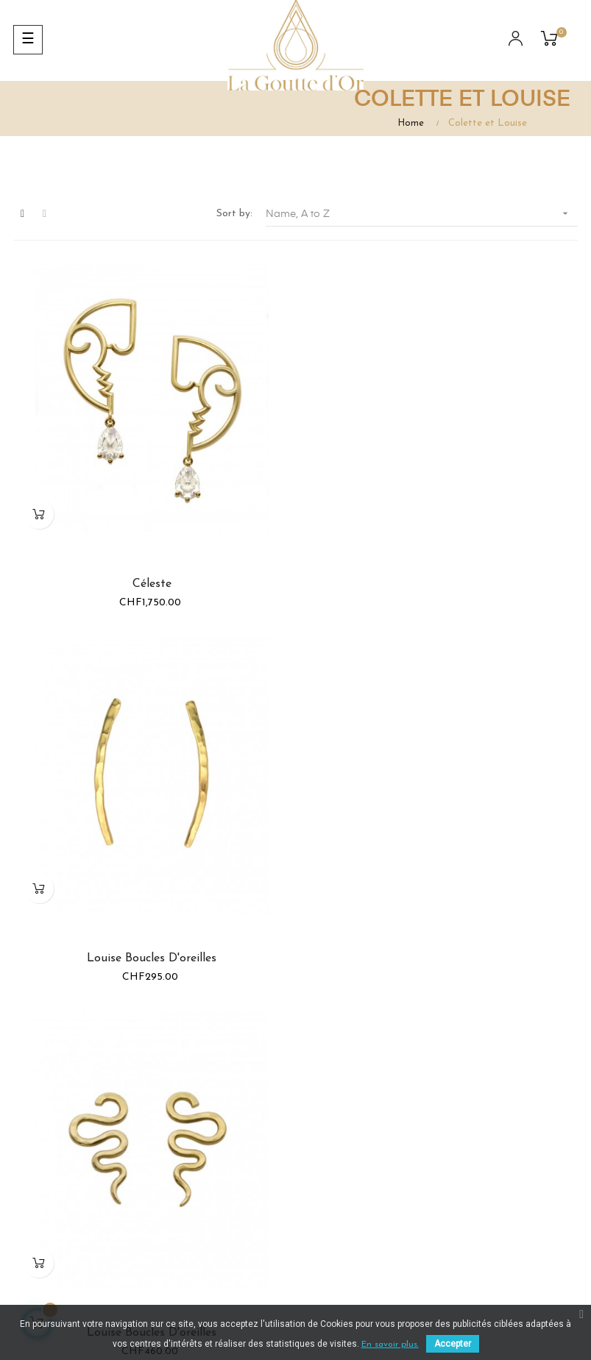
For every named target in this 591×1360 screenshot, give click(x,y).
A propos (494, 1155)
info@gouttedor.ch (364, 1161)
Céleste (151, 582)
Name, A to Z (422, 214)
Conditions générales (498, 1122)
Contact (492, 1208)
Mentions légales (512, 1182)
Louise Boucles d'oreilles (440, 582)
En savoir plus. (390, 1344)
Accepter (452, 1344)
